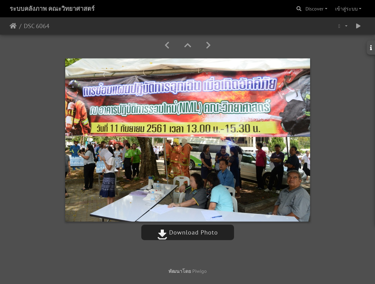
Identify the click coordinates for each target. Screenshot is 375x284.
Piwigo (199, 271)
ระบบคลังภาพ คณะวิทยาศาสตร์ (52, 9)
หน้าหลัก (13, 26)
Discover (314, 9)
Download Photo (187, 232)
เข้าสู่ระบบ (346, 9)
